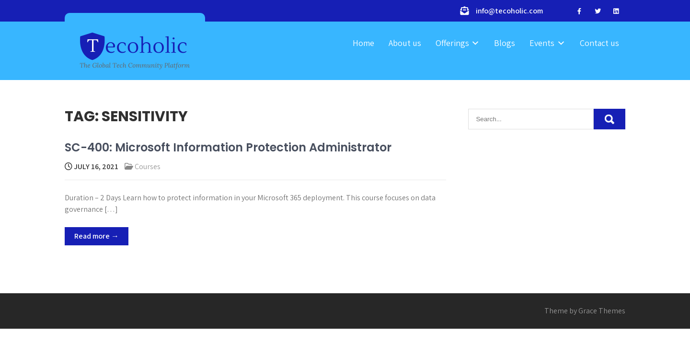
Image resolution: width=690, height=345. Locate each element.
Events (541, 42)
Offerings (452, 42)
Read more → (96, 236)
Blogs (504, 42)
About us (405, 42)
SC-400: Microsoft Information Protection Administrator (228, 147)
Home (363, 42)
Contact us (599, 42)
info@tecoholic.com (509, 11)
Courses (148, 166)
